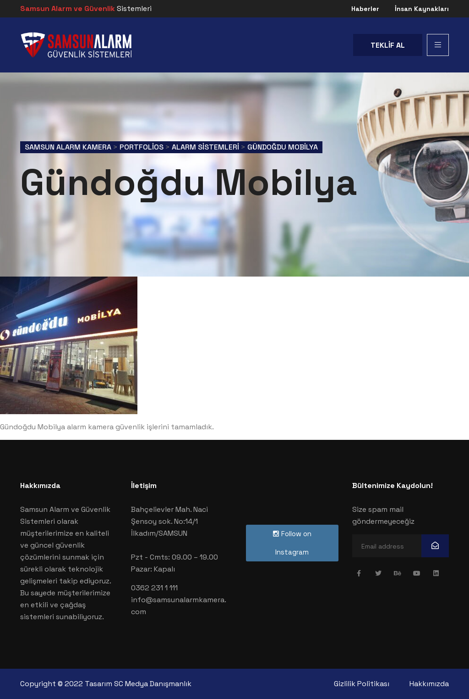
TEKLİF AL (388, 45)
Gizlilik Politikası (361, 683)
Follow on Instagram (292, 542)
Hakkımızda (429, 683)
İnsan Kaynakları (422, 9)
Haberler (365, 9)
